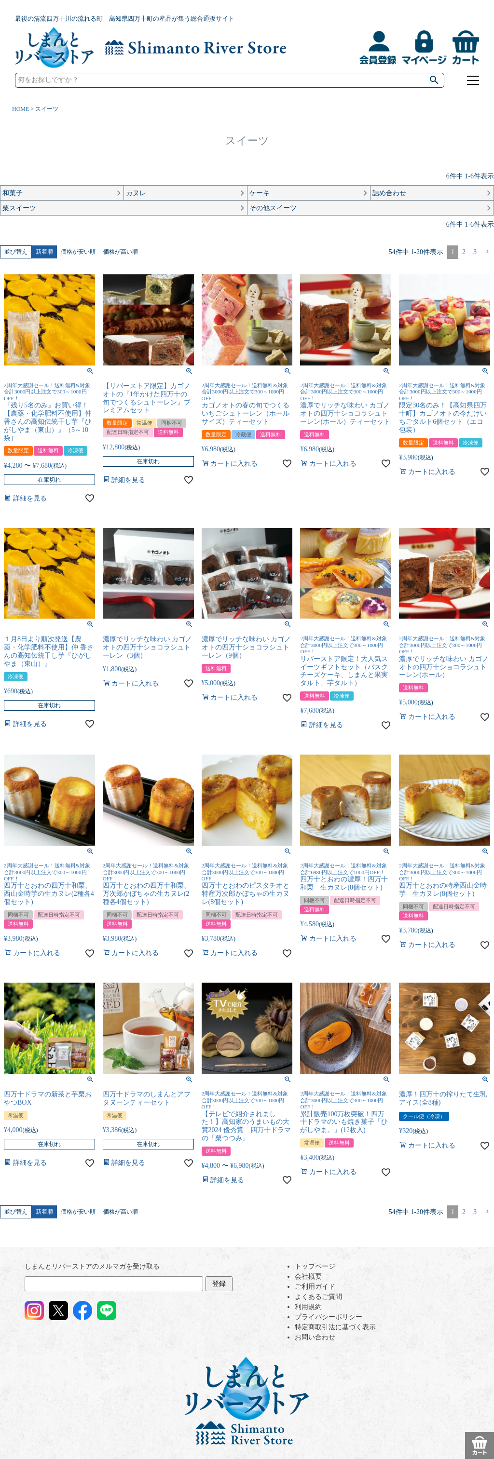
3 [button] (475, 252)
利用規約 (308, 1306)
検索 (434, 80)
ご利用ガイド (315, 1286)
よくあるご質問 (318, 1296)
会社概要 (308, 1276)
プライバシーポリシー (328, 1317)
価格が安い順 (78, 251)
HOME (20, 109)
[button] (487, 252)
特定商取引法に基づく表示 (335, 1327)
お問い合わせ (315, 1337)
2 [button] (464, 252)
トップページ (315, 1266)
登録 (219, 1283)
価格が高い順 (120, 251)
